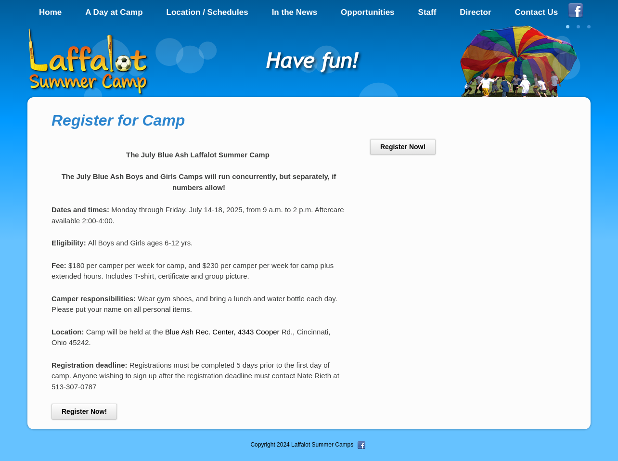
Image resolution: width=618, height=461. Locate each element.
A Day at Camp (113, 12)
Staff (427, 12)
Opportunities (367, 12)
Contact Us (536, 12)
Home (50, 12)
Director (475, 12)
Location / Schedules (207, 12)
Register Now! (84, 411)
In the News (294, 12)
